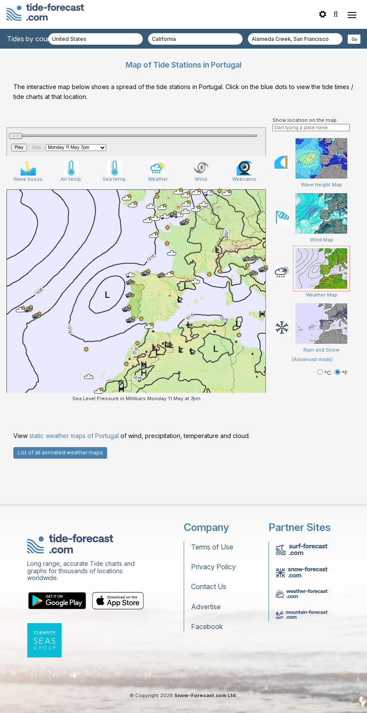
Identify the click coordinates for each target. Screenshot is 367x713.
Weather (158, 210)
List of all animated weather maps (60, 491)
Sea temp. (114, 210)
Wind (201, 210)
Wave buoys (28, 210)
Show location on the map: (305, 159)
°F (341, 411)
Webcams (244, 210)
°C (325, 411)
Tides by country (33, 38)
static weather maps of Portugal (74, 474)
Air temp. (71, 210)
